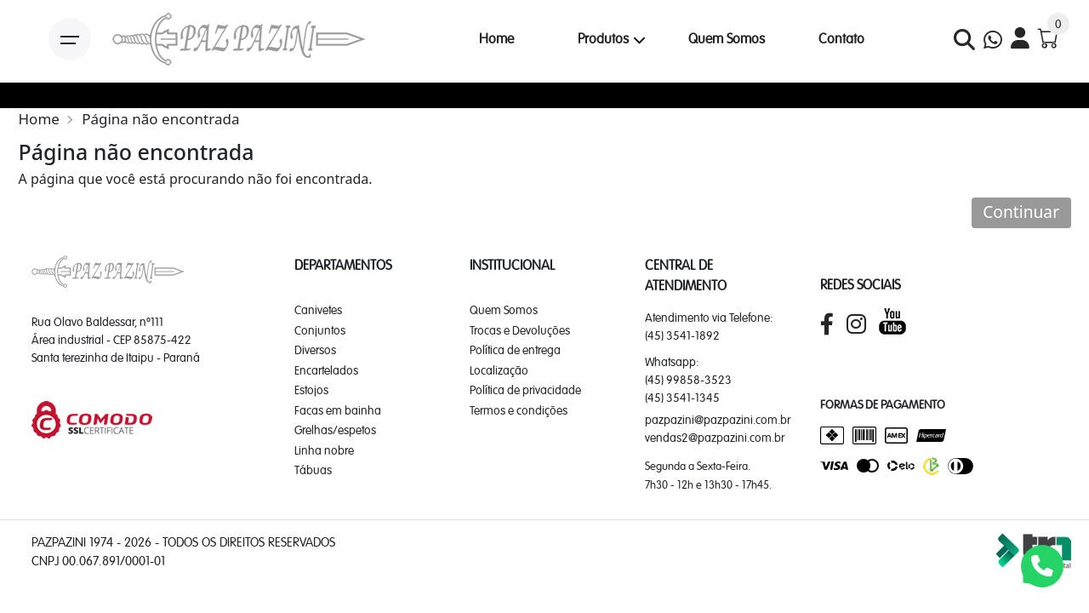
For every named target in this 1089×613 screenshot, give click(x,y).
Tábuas (313, 470)
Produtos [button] (603, 39)
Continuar (1021, 211)
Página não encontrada (160, 119)
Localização (499, 370)
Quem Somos (726, 39)
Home (496, 39)
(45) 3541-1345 (682, 397)
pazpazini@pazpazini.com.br (717, 420)
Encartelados (326, 370)
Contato (841, 39)
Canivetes (318, 310)
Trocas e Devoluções (520, 330)
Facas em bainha (337, 410)
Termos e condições (518, 410)
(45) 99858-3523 (688, 380)
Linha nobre (324, 450)
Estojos (311, 390)
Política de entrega (515, 350)
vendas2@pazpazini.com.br (714, 437)
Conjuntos (319, 330)
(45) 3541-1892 (682, 335)
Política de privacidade (525, 390)
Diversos (315, 350)
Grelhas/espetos (335, 430)
